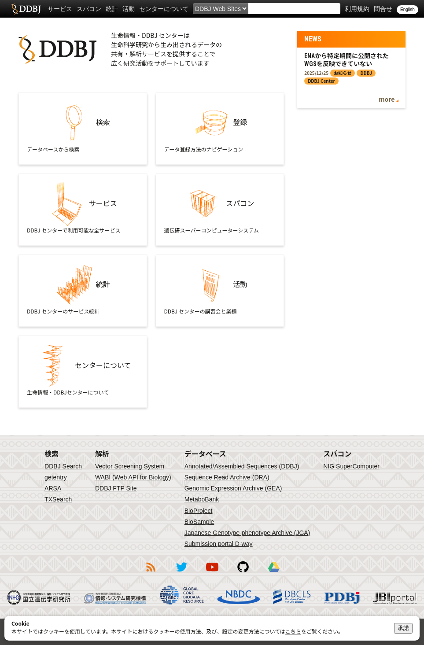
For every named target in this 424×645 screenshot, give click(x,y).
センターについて (163, 8)
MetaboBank (201, 499)
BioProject (198, 510)
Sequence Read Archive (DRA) (226, 477)
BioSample (199, 521)
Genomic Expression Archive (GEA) (233, 488)
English (407, 9)
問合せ (383, 8)
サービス (60, 8)
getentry (55, 477)
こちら (293, 631)
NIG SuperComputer (351, 466)
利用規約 (357, 8)
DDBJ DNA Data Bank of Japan (26, 9)
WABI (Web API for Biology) (133, 477)
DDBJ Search (63, 466)
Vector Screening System (129, 466)
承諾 (403, 628)
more (387, 99)
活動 (128, 8)
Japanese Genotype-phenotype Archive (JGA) (247, 532)
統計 (112, 8)
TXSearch (58, 499)
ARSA (52, 488)
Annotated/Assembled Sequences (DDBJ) (241, 466)
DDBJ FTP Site (116, 488)
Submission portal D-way (218, 543)
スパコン (89, 8)
